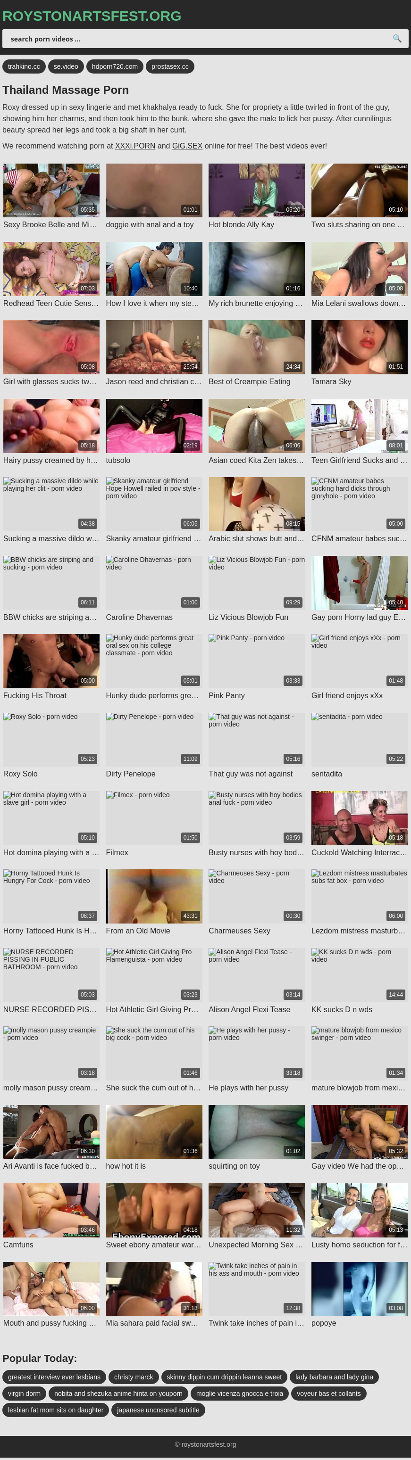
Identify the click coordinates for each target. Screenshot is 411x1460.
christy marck (133, 1379)
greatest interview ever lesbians (54, 1379)
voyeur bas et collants (329, 1396)
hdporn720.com (115, 67)
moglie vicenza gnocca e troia (239, 1396)
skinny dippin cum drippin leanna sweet (224, 1379)
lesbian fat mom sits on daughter (55, 1412)
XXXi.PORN (135, 147)
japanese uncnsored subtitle (158, 1412)
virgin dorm (24, 1396)
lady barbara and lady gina (334, 1379)
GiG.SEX (188, 147)
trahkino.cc (24, 67)
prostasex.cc (170, 67)
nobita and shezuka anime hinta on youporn (118, 1396)
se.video (66, 67)
